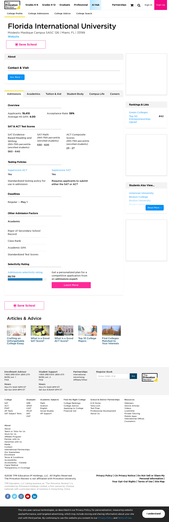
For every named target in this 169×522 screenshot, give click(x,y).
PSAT (6, 408)
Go (133, 376)
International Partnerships (17, 449)
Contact (8, 447)
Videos (127, 408)
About (7, 429)
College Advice (62, 13)
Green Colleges (138, 112)
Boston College (138, 197)
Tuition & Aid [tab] (53, 94)
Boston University (140, 200)
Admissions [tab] (14, 94)
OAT (28, 416)
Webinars (129, 403)
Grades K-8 (31, 5)
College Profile (15, 13)
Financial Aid (70, 411)
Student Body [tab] (75, 94)
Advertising (78, 377)
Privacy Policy (105, 518)
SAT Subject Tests (13, 413)
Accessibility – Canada (15, 462)
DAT (28, 413)
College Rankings (72, 403)
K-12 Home (95, 403)
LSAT (28, 408)
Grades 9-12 (48, 5)
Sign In (148, 5)
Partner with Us (12, 439)
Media (7, 444)
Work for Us (10, 434)
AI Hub (95, 5)
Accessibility (10, 460)
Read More (155, 207)
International (79, 374)
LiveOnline (129, 411)
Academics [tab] (33, 94)
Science (44, 406)
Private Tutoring (132, 413)
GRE (28, 403)
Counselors (129, 421)
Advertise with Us (13, 442)
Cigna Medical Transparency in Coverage (17, 466)
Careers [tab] (114, 94)
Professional (81, 5)
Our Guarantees (12, 452)
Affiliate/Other (80, 380)
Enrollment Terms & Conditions (13, 456)
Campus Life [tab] (96, 94)
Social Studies (47, 411)
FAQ (6, 380)
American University (141, 193)
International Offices (134, 419)
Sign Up (160, 5)
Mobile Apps (130, 416)
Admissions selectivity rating (25, 272)
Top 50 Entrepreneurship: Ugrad (140, 119)
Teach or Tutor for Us (14, 431)
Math (42, 403)
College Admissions (38, 13)
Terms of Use (124, 518)
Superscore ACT (17, 170)
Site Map (160, 481)
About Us (95, 413)
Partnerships (119, 5)
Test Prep (95, 408)
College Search (84, 13)
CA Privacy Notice (124, 475)
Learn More (71, 285)
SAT (6, 403)
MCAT (29, 411)
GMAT (29, 406)
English (43, 408)
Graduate (64, 5)
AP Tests (8, 411)
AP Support (46, 413)
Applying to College (73, 408)
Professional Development (103, 411)
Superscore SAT (61, 170)
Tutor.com (95, 406)
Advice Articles (131, 406)
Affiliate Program (12, 437)
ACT (6, 406)
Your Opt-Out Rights (124, 481)
